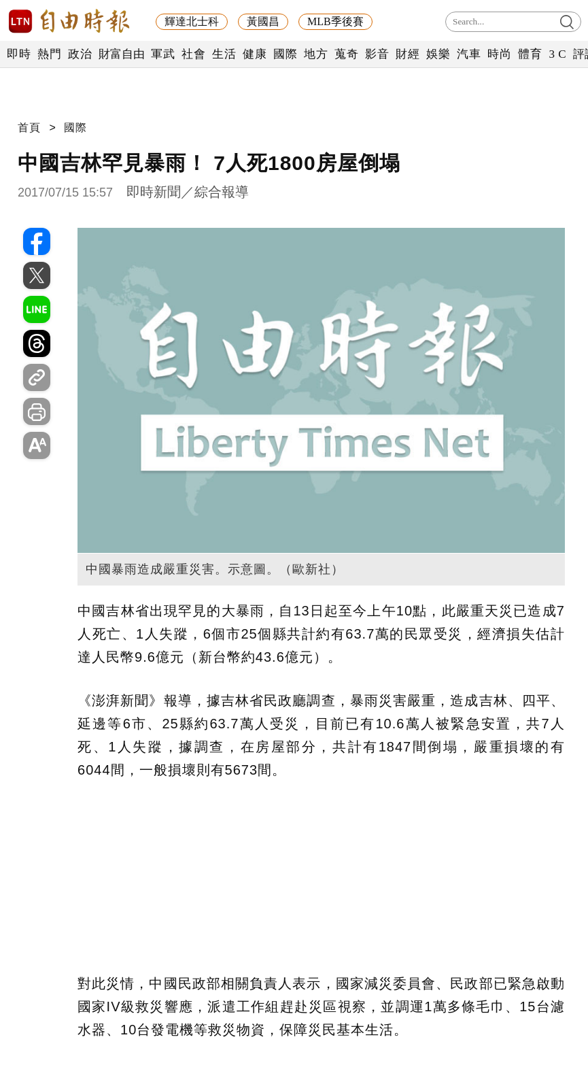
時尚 (499, 54)
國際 (285, 54)
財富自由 (121, 54)
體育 (530, 54)
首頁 (29, 127)
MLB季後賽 (335, 21)
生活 (224, 54)
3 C (557, 54)
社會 (193, 54)
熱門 (49, 54)
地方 (316, 54)
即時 (19, 54)
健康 (254, 54)
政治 (80, 54)
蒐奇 (346, 54)
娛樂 (438, 54)
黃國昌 (263, 21)
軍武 (163, 54)
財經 (407, 54)
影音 (377, 54)
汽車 (469, 54)
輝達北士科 (192, 21)
